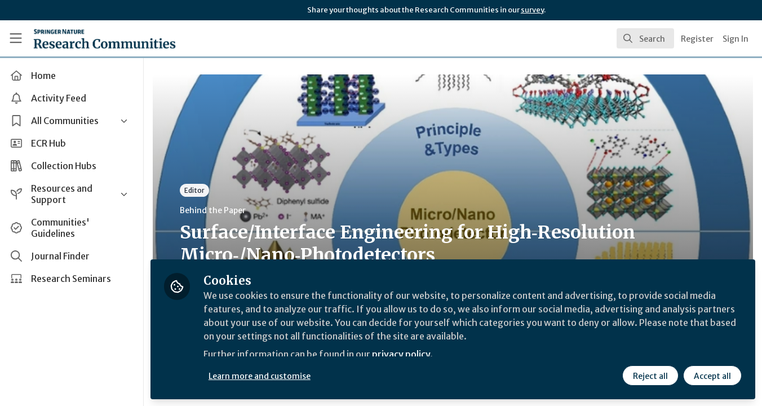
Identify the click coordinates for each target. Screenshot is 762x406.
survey (532, 10)
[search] (645, 38)
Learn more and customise (260, 376)
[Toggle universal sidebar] (16, 38)
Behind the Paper (213, 210)
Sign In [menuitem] (735, 39)
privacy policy (402, 354)
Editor (195, 190)
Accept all (712, 376)
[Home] (89, 38)
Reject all (650, 376)
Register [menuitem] (697, 39)
